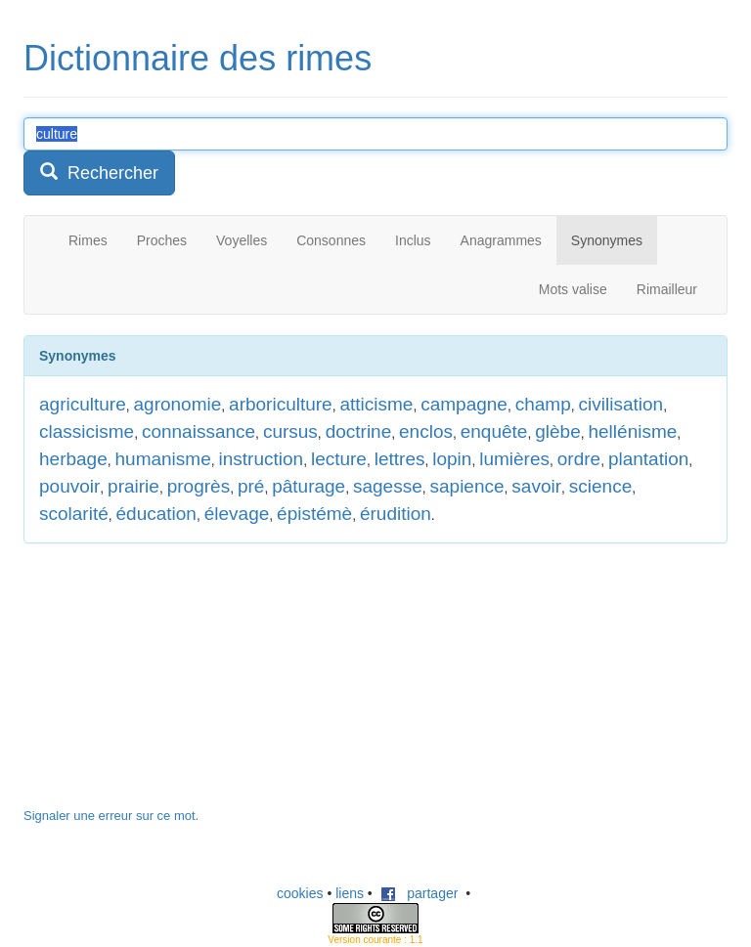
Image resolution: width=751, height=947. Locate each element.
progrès (198, 486)
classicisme (86, 431)
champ (543, 404)
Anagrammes (501, 240)
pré (251, 486)
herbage (73, 459)
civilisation (621, 404)
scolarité (74, 513)
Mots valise (573, 289)
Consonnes (331, 240)
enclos (426, 431)
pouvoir (69, 486)
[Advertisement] (170, 685)
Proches (162, 240)
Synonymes (606, 240)
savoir (536, 486)
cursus (290, 431)
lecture (339, 459)
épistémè (314, 513)
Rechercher (99, 172)
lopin (451, 459)
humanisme (163, 459)
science (600, 486)
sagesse (387, 486)
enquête (494, 431)
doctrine (359, 431)
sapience (467, 486)
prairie (133, 486)
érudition (395, 513)
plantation (648, 459)
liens (349, 893)
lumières (514, 459)
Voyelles (241, 240)
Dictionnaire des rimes (197, 58)
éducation (156, 513)
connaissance (198, 431)
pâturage (308, 486)
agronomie (178, 404)
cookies (300, 893)
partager (419, 893)
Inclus (413, 240)
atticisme (376, 404)
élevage (237, 513)
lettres (400, 459)
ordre (578, 459)
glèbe (558, 431)
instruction (261, 459)
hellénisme (632, 431)
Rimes (88, 240)
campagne (464, 404)
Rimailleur (667, 289)
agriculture (82, 404)
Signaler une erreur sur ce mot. (111, 815)
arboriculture (280, 404)
